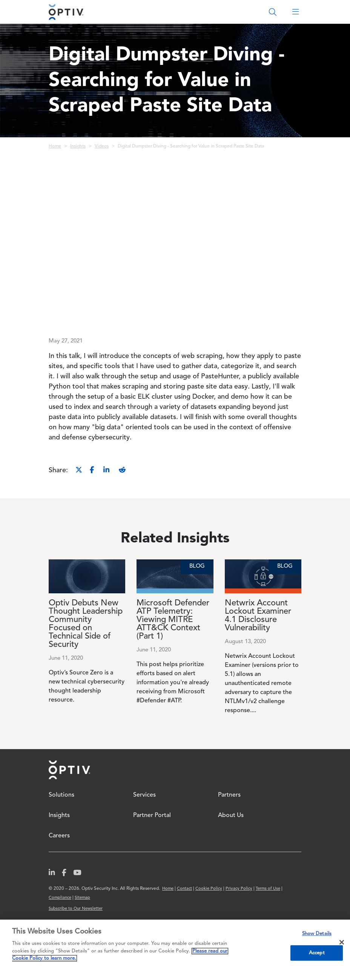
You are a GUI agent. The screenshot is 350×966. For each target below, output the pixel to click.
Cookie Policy (208, 889)
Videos (102, 146)
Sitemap (82, 898)
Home (55, 146)
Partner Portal (152, 815)
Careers (59, 836)
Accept (317, 953)
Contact (184, 889)
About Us (231, 815)
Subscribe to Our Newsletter (76, 909)
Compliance (60, 898)
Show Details (317, 933)
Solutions (61, 795)
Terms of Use (268, 889)
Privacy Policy (239, 889)
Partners (229, 795)
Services (144, 795)
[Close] (341, 942)
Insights (78, 146)
